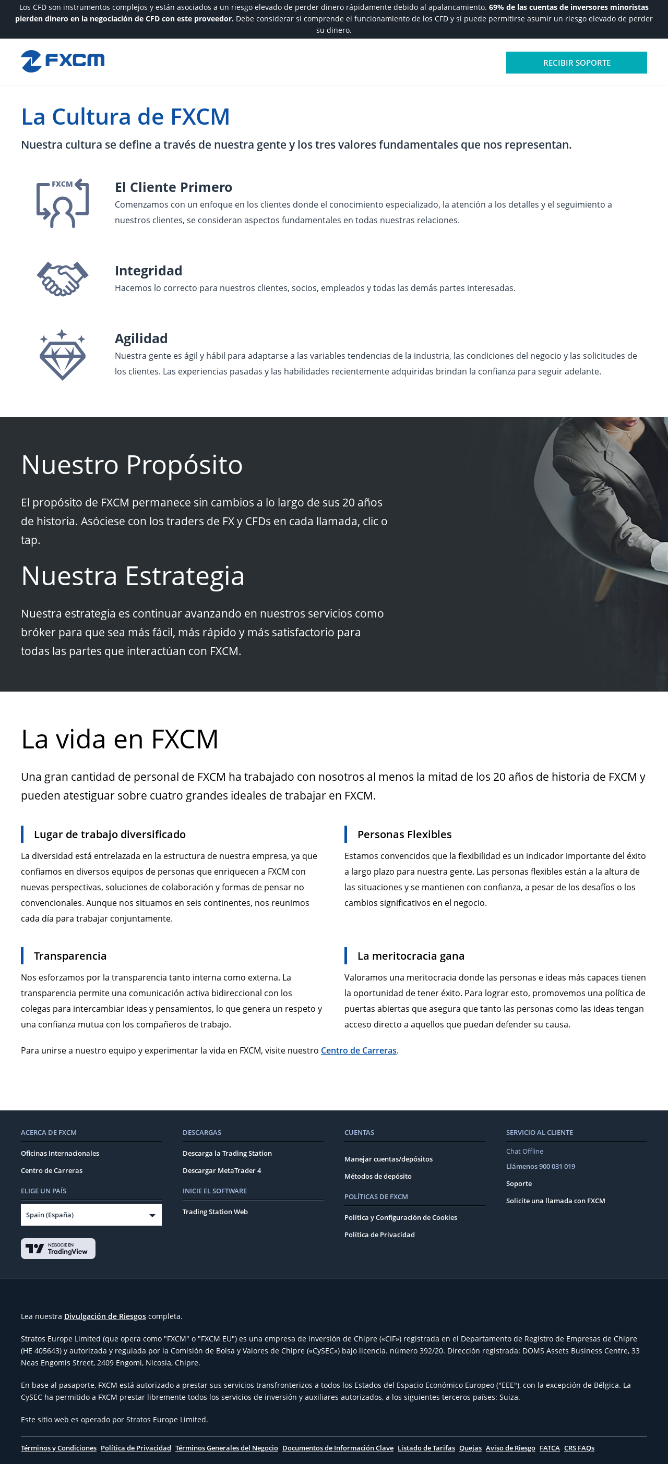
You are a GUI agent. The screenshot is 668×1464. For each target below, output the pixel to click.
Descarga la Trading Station (227, 1153)
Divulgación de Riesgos (105, 1316)
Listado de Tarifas (426, 1448)
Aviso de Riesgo (510, 1448)
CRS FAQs (579, 1448)
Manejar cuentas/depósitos (388, 1159)
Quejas (470, 1448)
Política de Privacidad (379, 1234)
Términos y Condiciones (59, 1448)
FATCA (550, 1448)
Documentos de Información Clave (337, 1448)
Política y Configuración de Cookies (400, 1217)
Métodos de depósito (378, 1176)
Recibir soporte (577, 62)
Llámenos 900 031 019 (540, 1166)
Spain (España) (50, 1214)
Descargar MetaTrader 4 (222, 1170)
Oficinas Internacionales (60, 1153)
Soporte (519, 1183)
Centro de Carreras (359, 1050)
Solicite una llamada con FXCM (555, 1200)
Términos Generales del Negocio (226, 1448)
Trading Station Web (215, 1211)
